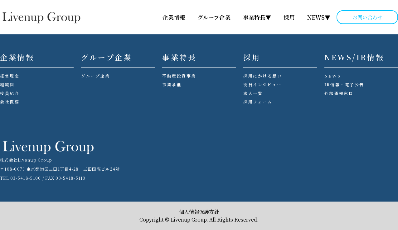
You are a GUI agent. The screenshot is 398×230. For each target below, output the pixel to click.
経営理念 (9, 76)
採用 (289, 17)
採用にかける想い (262, 76)
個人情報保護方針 (199, 211)
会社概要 (9, 102)
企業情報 (174, 17)
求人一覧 (253, 93)
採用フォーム (257, 102)
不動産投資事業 (179, 76)
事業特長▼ (257, 17)
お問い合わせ (367, 17)
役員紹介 (9, 93)
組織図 (7, 85)
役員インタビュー (262, 85)
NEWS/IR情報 (354, 57)
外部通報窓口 (338, 93)
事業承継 (172, 85)
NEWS (332, 76)
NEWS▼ (318, 17)
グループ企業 (214, 17)
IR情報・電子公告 (344, 85)
